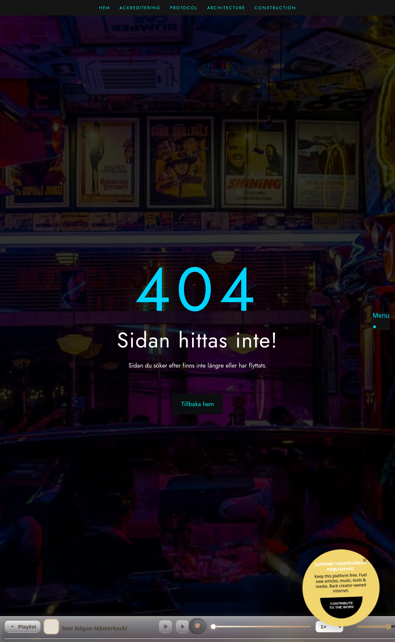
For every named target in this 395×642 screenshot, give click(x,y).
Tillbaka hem (197, 404)
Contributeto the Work (341, 605)
